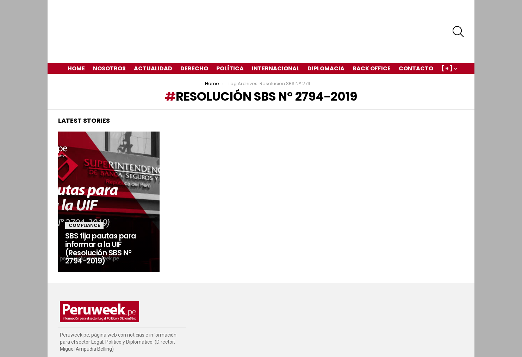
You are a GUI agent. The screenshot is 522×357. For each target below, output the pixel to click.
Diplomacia (325, 44)
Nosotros (109, 44)
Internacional (275, 44)
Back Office (372, 44)
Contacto (416, 44)
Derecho (194, 44)
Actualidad (153, 44)
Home (76, 44)
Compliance (84, 200)
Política (230, 44)
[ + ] (447, 44)
